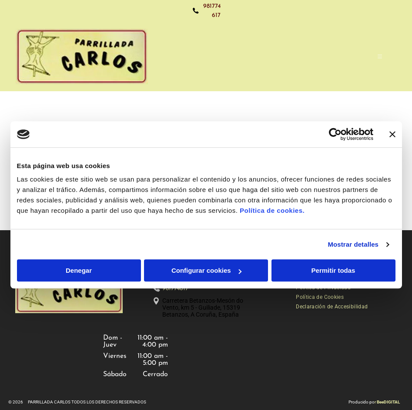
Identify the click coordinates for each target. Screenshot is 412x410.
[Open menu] (380, 56)
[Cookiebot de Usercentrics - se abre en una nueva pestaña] (335, 134)
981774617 (175, 288)
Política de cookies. (272, 211)
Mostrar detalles (353, 244)
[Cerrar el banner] (392, 134)
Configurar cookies (206, 270)
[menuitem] (319, 297)
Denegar (79, 270)
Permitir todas (333, 270)
